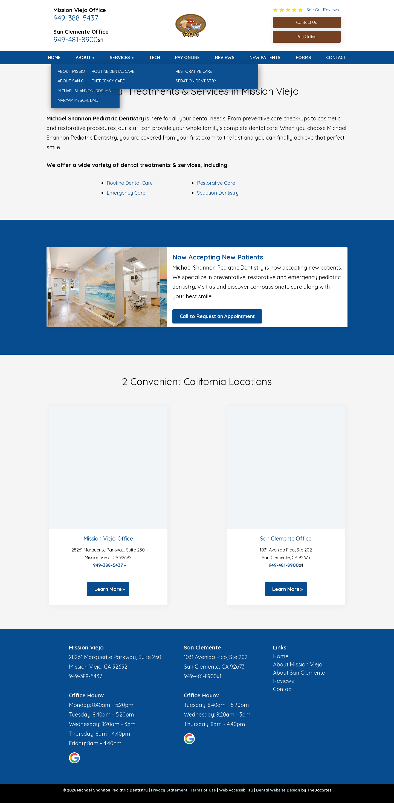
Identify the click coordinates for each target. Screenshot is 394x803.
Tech (154, 57)
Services (120, 57)
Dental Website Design (278, 790)
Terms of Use (203, 790)
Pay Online (187, 57)
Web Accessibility (236, 790)
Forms (303, 57)
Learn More (108, 589)
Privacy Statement (169, 790)
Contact (336, 57)
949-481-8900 (75, 39)
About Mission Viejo (297, 664)
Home (54, 57)
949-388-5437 (75, 17)
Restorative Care (216, 183)
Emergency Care (126, 193)
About (83, 57)
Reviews (224, 57)
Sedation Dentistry (218, 193)
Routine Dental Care (130, 183)
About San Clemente (299, 672)
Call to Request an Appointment (217, 316)
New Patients (265, 57)
